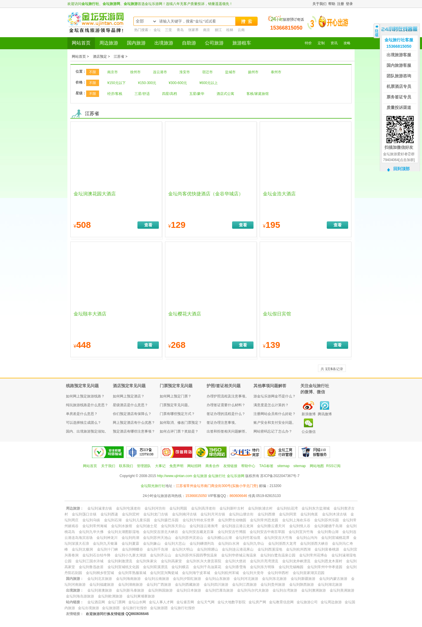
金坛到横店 (180, 567)
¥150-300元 (147, 83)
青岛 (180, 30)
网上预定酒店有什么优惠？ (134, 423)
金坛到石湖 (113, 520)
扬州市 (253, 72)
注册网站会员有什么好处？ (274, 414)
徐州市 (135, 72)
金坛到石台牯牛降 (96, 555)
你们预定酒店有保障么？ (132, 414)
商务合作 (212, 466)
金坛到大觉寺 (253, 573)
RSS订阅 (333, 466)
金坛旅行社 (90, 4)
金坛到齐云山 (160, 555)
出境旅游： (75, 590)
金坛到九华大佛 (91, 532)
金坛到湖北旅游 (330, 584)
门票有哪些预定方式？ (177, 414)
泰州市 (276, 72)
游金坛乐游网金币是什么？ (274, 396)
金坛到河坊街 (155, 508)
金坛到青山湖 (327, 532)
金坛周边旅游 (331, 602)
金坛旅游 (131, 4)
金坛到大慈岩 (235, 561)
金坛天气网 (206, 602)
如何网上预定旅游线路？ (85, 396)
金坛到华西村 (278, 573)
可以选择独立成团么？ (83, 423)
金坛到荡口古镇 (84, 514)
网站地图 (317, 466)
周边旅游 (108, 42)
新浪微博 (309, 414)
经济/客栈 (114, 94)
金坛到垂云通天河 (271, 526)
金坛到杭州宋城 (226, 573)
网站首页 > (81, 56)
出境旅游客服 (399, 54)
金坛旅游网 (111, 4)
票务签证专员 (399, 97)
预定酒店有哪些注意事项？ (134, 431)
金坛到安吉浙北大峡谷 (160, 532)
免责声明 (176, 466)
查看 (148, 225)
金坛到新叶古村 (231, 508)
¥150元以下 (116, 83)
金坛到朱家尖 (146, 561)
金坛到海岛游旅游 (80, 596)
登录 (349, 4)
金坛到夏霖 (130, 543)
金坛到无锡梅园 (291, 567)
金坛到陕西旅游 (301, 584)
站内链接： (75, 602)
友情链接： (75, 614)
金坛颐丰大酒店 (90, 313)
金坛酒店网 (96, 602)
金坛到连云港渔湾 (204, 526)
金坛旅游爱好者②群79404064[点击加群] (399, 157)
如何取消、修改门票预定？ (181, 423)
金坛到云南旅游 (156, 579)
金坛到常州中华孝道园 (324, 567)
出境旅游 (163, 42)
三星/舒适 (142, 94)
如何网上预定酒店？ (128, 396)
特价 (308, 43)
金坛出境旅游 (88, 608)
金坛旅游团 (111, 608)
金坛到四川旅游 (216, 584)
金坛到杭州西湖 (298, 549)
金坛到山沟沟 (306, 538)
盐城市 (230, 72)
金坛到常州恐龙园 (264, 520)
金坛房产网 (257, 602)
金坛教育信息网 (281, 602)
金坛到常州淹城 (94, 526)
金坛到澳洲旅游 (313, 590)
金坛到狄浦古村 (260, 508)
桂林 (229, 30)
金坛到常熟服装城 (132, 573)
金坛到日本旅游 (188, 590)
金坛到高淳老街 (203, 508)
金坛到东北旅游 (274, 579)
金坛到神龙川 (107, 538)
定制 (321, 43)
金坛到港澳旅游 (99, 590)
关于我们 (319, 4)
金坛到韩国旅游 (160, 590)
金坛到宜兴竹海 (301, 532)
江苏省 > (120, 56)
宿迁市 (207, 72)
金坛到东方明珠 (262, 567)
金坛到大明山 (182, 549)
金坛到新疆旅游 (303, 579)
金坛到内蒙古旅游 (333, 579)
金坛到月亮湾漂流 (264, 561)
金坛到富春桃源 (326, 549)
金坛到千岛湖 (157, 549)
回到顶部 (401, 168)
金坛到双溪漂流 (155, 567)
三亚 (168, 30)
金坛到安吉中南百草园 (267, 532)
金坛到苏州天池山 (157, 538)
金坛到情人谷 (299, 526)
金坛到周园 (178, 508)
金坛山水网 (137, 602)
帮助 (331, 4)
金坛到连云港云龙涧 (237, 526)
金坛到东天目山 (173, 526)
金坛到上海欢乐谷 (296, 520)
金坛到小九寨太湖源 (130, 555)
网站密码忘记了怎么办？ (272, 431)
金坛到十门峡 (107, 549)
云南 (241, 30)
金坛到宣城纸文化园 (123, 567)
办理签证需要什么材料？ (226, 405)
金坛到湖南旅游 (130, 584)
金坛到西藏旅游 (187, 584)
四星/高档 (169, 94)
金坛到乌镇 (91, 520)
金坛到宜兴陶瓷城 (164, 573)
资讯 (334, 43)
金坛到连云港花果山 (237, 549)
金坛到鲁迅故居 (91, 567)
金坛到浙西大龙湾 (282, 543)
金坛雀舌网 (185, 602)
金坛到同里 (288, 514)
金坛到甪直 (309, 514)
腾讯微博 (325, 414)
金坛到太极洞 (82, 549)
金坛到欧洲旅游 (110, 596)
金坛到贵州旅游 (273, 584)
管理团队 (144, 466)
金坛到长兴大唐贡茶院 (203, 561)
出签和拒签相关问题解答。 (228, 431)
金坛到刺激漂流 (120, 561)
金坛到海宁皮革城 (196, 573)
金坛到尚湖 (130, 538)
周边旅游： (75, 508)
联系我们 (126, 466)
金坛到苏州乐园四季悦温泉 (196, 555)
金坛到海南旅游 (128, 579)
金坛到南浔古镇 (184, 514)
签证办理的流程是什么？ (226, 414)
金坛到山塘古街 (241, 514)
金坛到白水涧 (228, 543)
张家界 (193, 30)
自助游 (189, 42)
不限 (92, 72)
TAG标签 (266, 466)
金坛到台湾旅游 (285, 590)
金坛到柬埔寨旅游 (141, 596)
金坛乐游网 (235, 476)
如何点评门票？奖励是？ (179, 431)
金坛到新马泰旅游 (130, 590)
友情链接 (230, 466)
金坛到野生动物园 (232, 520)
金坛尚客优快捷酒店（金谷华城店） (205, 193)
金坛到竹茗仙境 (248, 538)
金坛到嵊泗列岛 (202, 543)
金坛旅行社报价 (134, 608)
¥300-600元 (178, 83)
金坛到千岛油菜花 (207, 567)
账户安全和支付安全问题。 (274, 423)
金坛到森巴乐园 (166, 520)
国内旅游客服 (399, 65)
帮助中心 (248, 466)
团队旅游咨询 (399, 76)
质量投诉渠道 (399, 107)
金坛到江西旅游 (244, 584)
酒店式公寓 (225, 94)
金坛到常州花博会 (313, 555)
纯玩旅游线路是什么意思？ (87, 405)
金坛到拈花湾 (287, 508)
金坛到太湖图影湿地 (123, 532)
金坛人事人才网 (161, 602)
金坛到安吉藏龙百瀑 (198, 532)
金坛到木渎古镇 (334, 514)
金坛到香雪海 (235, 567)
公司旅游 (214, 42)
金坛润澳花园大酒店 (95, 193)
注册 (340, 4)
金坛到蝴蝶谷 (132, 549)
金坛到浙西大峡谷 (314, 543)
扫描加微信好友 (398, 147)
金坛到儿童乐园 (137, 520)
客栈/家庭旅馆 (257, 94)
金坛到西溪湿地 (270, 549)
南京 (206, 30)
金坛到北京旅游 (99, 579)
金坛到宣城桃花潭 (335, 538)
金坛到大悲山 (175, 543)
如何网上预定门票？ (175, 396)
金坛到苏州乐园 (326, 520)
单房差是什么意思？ (82, 414)
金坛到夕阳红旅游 (187, 579)
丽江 (218, 30)
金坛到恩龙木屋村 (328, 561)
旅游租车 (241, 42)
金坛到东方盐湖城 (316, 508)
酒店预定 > (102, 56)
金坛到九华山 (253, 543)
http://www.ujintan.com (174, 476)
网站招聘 (194, 466)
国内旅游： (75, 579)
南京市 (112, 72)
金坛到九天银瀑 (105, 543)
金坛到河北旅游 (246, 579)
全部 (140, 21)
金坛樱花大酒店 (184, 313)
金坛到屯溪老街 (128, 508)
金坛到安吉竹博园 (232, 532)
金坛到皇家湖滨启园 (308, 573)
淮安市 (184, 72)
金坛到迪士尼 (146, 526)
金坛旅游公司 (307, 602)
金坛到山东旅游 (217, 579)
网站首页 (81, 42)
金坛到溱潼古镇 (99, 508)
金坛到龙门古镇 (155, 514)
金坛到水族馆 (121, 526)
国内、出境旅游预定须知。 (87, 431)
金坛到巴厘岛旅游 (219, 590)
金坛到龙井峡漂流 (296, 561)
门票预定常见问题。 (175, 405)
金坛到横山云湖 (219, 538)
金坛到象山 (152, 543)
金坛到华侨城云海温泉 (238, 555)
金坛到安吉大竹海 (278, 538)
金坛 (157, 30)
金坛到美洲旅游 (342, 590)
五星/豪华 (196, 94)
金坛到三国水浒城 (89, 561)
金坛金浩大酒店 (279, 193)
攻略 (346, 43)
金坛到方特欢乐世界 (198, 520)
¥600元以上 (208, 83)
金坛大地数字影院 (231, 602)
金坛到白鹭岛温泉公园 (277, 555)
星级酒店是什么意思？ (130, 405)
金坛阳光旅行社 (153, 486)
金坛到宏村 (130, 514)
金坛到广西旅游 (159, 584)
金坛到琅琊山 (207, 549)
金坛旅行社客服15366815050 (398, 43)
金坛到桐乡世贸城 (100, 573)
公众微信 (309, 432)
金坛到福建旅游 (101, 584)
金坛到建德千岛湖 (328, 526)
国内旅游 (136, 42)
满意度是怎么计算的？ (271, 405)
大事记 (160, 466)
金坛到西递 (109, 514)
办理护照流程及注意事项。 (228, 396)
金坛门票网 (116, 602)
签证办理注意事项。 (222, 423)
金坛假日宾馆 (277, 313)
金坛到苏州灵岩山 (189, 538)
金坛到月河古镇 (212, 514)
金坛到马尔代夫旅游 (253, 590)
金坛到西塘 (266, 514)
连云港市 (160, 72)
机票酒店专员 (399, 86)
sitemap (283, 466)
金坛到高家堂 (171, 561)
